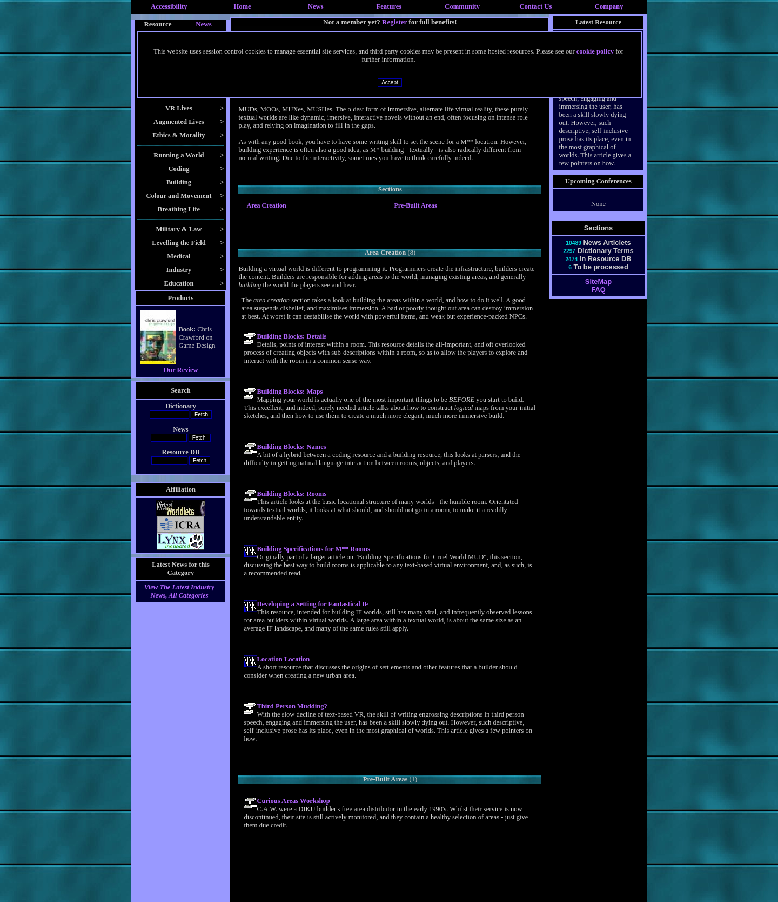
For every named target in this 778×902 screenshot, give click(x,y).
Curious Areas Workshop (293, 801)
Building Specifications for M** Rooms (313, 549)
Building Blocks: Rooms (291, 494)
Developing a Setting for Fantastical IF (312, 604)
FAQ (598, 290)
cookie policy (595, 51)
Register (394, 22)
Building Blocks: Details (291, 336)
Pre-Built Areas (415, 205)
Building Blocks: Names (291, 446)
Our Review (180, 370)
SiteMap (598, 281)
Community (462, 6)
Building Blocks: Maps (290, 391)
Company (609, 6)
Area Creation (266, 205)
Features (389, 6)
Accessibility (169, 6)
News (316, 6)
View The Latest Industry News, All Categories (179, 591)
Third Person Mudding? (292, 706)
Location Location (283, 659)
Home (242, 6)
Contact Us (535, 6)
